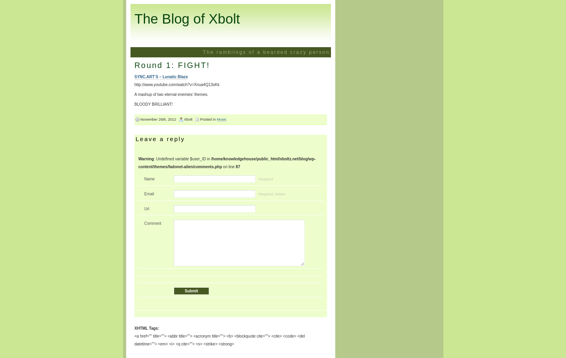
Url (146, 209)
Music (222, 119)
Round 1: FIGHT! (172, 65)
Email (149, 194)
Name (149, 179)
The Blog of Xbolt (187, 18)
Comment (152, 223)
